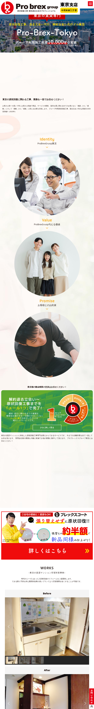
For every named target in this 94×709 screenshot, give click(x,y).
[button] (9, 627)
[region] (47, 30)
